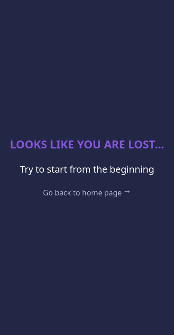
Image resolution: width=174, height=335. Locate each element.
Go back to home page (87, 193)
